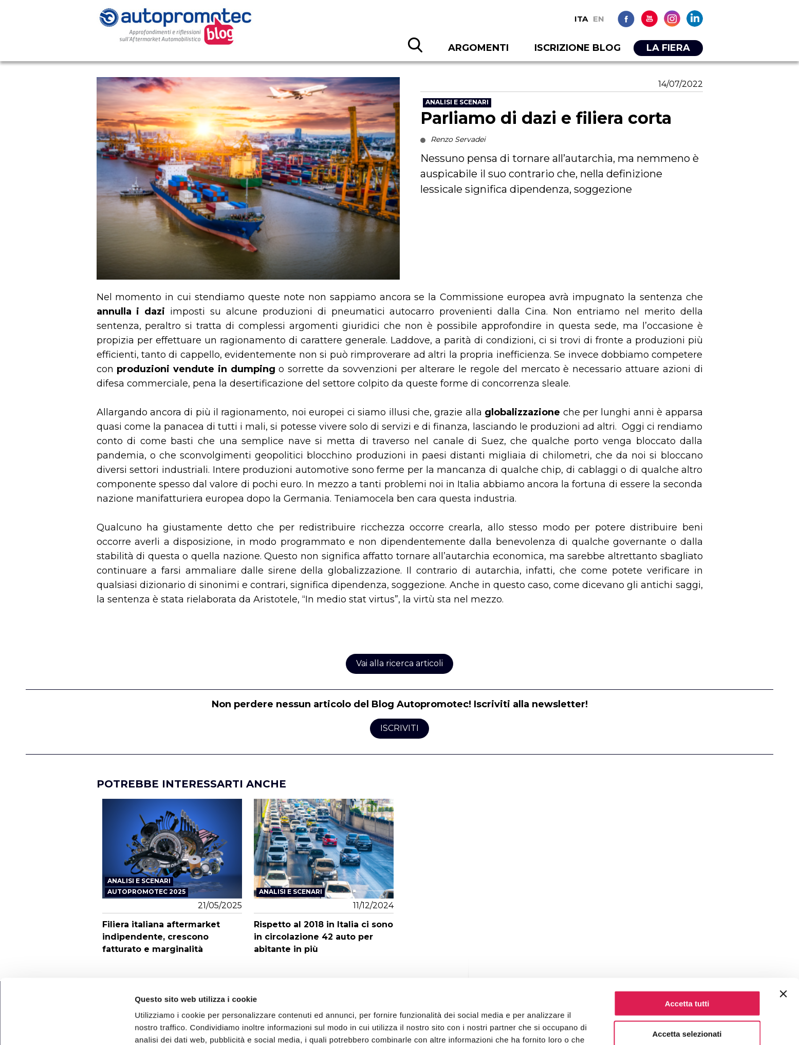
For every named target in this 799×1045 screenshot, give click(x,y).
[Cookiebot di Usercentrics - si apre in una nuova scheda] (67, 1025)
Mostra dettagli (540, 1024)
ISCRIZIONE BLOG (577, 47)
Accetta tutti (687, 942)
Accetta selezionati (686, 972)
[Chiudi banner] (783, 933)
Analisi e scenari (457, 102)
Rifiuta (687, 1003)
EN (598, 19)
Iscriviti (399, 728)
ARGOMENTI (478, 47)
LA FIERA (668, 47)
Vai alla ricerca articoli (399, 663)
